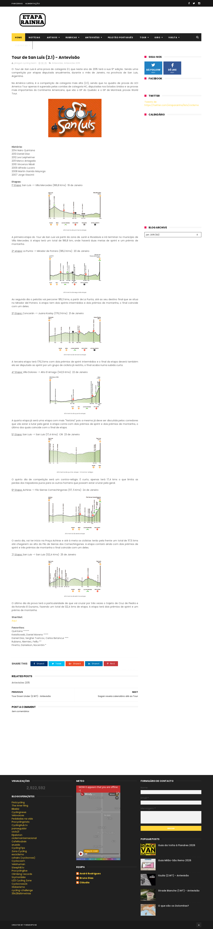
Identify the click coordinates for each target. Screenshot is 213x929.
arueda (16, 844)
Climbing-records (22, 874)
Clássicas (21, 45)
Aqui (14, 620)
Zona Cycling (19, 851)
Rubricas (71, 37)
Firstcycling (18, 802)
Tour (143, 37)
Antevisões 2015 (72, 63)
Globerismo (18, 887)
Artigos (52, 37)
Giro (157, 37)
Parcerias (17, 3)
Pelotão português (120, 37)
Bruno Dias (86, 878)
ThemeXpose (30, 925)
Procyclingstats (20, 822)
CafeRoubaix (19, 841)
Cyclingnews (19, 812)
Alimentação (32, 3)
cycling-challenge (22, 890)
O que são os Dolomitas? (173, 905)
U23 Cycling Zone (22, 880)
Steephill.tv (18, 867)
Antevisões (92, 37)
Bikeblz (15, 809)
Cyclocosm (18, 861)
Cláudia (84, 882)
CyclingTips (18, 848)
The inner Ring (20, 805)
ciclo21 (15, 831)
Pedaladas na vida (22, 818)
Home (18, 37)
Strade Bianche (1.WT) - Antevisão (179, 890)
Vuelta (172, 37)
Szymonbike (19, 877)
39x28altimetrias (21, 893)
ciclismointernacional (24, 838)
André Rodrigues (90, 873)
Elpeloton (17, 835)
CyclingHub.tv (20, 825)
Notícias (34, 37)
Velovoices (18, 815)
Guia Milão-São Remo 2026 (174, 860)
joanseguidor (19, 828)
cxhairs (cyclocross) (23, 857)
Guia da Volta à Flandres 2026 (176, 845)
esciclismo (18, 854)
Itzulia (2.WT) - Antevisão (173, 875)
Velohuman (18, 864)
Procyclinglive (19, 870)
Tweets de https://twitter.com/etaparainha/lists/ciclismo (171, 103)
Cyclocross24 (19, 883)
